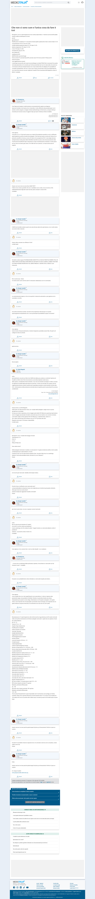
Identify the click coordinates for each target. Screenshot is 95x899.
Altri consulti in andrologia (35, 833)
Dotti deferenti (16, 845)
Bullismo (74, 131)
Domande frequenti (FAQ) (40, 888)
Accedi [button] (37, 883)
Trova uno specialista (40, 886)
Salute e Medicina (56, 886)
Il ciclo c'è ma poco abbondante (19, 828)
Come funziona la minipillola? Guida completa (35, 792)
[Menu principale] (79, 2)
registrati (48, 782)
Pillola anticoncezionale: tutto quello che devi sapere (35, 799)
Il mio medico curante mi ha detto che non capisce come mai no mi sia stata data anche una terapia (33, 818)
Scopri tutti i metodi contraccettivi (35, 802)
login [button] (41, 782)
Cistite (73, 118)
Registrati (41, 883)
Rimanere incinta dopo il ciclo (19, 812)
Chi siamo (71, 883)
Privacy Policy (72, 886)
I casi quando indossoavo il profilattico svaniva (22, 815)
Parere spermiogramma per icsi (19, 852)
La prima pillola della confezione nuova (21, 821)
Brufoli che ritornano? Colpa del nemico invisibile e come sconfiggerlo (76, 62)
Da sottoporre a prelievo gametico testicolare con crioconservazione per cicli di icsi (30, 842)
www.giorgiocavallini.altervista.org (20, 772)
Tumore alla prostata (76, 137)
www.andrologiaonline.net (53, 393)
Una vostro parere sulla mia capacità (20, 849)
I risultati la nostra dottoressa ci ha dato (21, 836)
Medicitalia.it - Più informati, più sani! (19, 3)
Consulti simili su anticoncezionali (35, 809)
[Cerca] (69, 2)
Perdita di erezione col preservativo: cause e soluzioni (35, 795)
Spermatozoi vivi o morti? (18, 839)
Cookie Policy (72, 888)
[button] (19, 77)
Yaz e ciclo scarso (16, 824)
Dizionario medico (56, 888)
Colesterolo (74, 124)
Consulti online (56, 883)
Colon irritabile (75, 144)
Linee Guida (26, 892)
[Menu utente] (82, 2)
